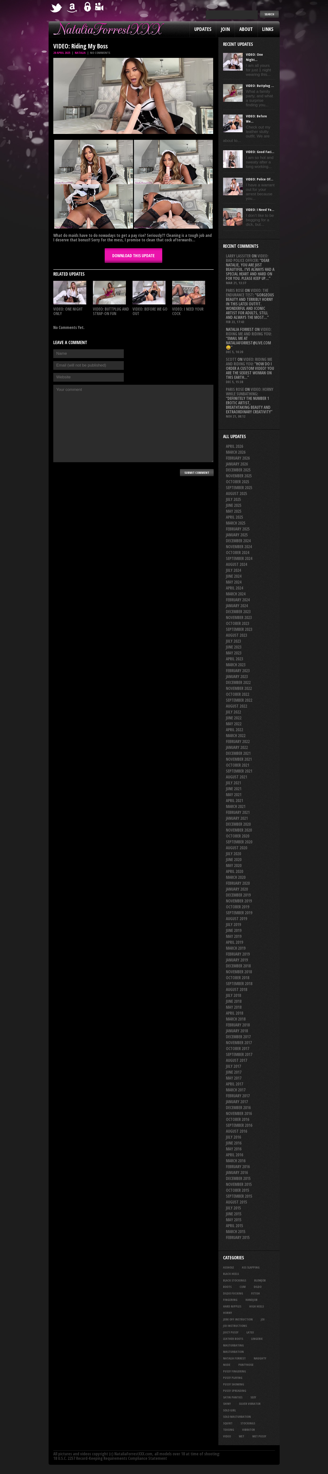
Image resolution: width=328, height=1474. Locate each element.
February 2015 (238, 1237)
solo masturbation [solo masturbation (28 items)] (237, 1416)
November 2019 (239, 901)
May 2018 (233, 1007)
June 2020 (233, 859)
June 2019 (233, 930)
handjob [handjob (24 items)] (251, 1300)
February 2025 (238, 529)
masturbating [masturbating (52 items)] (233, 1345)
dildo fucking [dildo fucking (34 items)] (233, 1293)
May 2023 (233, 653)
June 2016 (233, 1143)
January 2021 (237, 818)
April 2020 (234, 871)
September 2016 (239, 1125)
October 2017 (237, 1048)
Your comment (133, 423)
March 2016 (235, 1160)
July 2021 (233, 783)
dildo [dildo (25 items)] (258, 1287)
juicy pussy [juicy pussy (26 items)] (230, 1332)
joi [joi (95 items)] (263, 1319)
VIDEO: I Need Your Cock (187, 311)
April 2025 (234, 517)
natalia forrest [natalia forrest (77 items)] (234, 1358)
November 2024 (239, 546)
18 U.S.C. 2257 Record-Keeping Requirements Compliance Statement (110, 1458)
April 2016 (234, 1155)
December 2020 (238, 824)
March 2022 (235, 735)
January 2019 (237, 960)
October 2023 (237, 623)
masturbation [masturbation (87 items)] (233, 1352)
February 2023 (238, 670)
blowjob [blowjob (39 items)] (260, 1280)
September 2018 (239, 983)
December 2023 (238, 611)
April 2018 (234, 1013)
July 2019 (233, 924)
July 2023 (233, 641)
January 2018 (237, 1031)
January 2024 (237, 605)
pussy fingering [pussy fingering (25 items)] (234, 1371)
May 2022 (233, 723)
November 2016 (239, 1113)
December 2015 (238, 1178)
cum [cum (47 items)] (243, 1287)
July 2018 (233, 995)
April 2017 (234, 1084)
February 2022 (238, 741)
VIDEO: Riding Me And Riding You (248, 332)
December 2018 (238, 966)
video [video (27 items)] (227, 1436)
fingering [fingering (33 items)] (230, 1300)
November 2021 (239, 759)
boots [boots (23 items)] (227, 1287)
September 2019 (239, 912)
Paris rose (235, 290)
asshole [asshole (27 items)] (228, 1267)
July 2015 (233, 1208)
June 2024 (233, 576)
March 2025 (235, 523)
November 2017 (239, 1042)
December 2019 (238, 895)
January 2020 (237, 889)
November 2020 (239, 830)
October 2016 (237, 1119)
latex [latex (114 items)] (250, 1332)
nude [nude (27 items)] (226, 1365)
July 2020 (233, 853)
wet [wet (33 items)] (241, 1436)
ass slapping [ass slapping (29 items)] (251, 1267)
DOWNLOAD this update (133, 255)
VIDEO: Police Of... (259, 179)
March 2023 (235, 664)
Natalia (80, 53)
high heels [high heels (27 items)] (256, 1306)
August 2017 (236, 1060)
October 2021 (237, 765)
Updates (202, 29)
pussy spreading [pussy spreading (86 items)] (234, 1391)
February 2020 (238, 883)
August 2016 (236, 1131)
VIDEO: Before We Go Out (150, 311)
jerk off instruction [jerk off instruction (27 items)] (238, 1319)
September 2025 (239, 487)
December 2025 (238, 470)
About (246, 29)
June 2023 (233, 647)
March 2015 (235, 1231)
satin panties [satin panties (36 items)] (232, 1397)
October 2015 (237, 1190)
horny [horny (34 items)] (227, 1313)
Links (267, 29)
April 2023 (234, 659)
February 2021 (238, 812)
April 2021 (234, 800)
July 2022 (233, 712)
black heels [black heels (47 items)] (231, 1274)
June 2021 (233, 788)
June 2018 (233, 1001)
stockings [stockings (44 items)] (248, 1423)
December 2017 (238, 1036)
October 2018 (237, 977)
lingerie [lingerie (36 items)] (257, 1339)
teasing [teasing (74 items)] (228, 1429)
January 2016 (237, 1172)
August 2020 (236, 847)
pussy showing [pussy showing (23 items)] (233, 1384)
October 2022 (237, 694)
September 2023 (239, 629)
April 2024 (234, 588)
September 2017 (239, 1054)
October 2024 (237, 552)
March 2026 (235, 452)
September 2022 (239, 700)
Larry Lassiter (238, 256)
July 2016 (233, 1137)
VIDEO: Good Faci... (260, 151)
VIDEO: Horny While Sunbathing (249, 392)
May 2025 (233, 511)
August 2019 (236, 918)
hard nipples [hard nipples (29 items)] (232, 1306)
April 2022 (234, 729)
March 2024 (235, 594)
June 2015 (233, 1214)
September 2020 (239, 842)
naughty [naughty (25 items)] (260, 1358)
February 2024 (238, 599)
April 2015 (234, 1225)
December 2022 (238, 682)
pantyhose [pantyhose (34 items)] (245, 1365)
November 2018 (239, 971)
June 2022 (233, 718)
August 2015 (236, 1202)
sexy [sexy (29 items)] (253, 1397)
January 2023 (237, 676)
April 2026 (234, 446)
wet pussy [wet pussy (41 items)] (259, 1436)
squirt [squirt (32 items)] (228, 1423)
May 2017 (233, 1078)
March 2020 (235, 877)
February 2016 (238, 1166)
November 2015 (239, 1184)
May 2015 (233, 1219)
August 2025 (236, 493)
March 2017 (235, 1090)
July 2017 (233, 1066)
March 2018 (235, 1019)
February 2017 (238, 1095)
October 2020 (237, 836)
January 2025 (237, 535)
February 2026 (238, 458)
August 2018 (236, 989)
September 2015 (239, 1196)
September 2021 (239, 771)
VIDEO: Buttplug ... (260, 85)
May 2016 (233, 1149)
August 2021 (236, 777)
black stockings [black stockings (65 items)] (234, 1280)
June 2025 (233, 505)
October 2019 (237, 907)
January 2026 (237, 464)
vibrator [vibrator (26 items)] (248, 1429)
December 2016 (238, 1107)
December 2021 (238, 753)
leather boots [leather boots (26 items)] (233, 1339)
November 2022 (239, 688)
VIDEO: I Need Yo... (260, 209)
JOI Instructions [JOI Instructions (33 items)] (235, 1326)
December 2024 (238, 540)
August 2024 (236, 564)
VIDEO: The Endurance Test (247, 293)
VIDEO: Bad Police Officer (247, 258)
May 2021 (233, 794)
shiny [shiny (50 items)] (227, 1403)
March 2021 (235, 806)
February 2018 (238, 1025)
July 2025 (233, 499)
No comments (100, 53)
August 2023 (236, 635)
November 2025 (239, 476)
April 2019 (234, 942)
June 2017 (233, 1072)
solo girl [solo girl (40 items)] (229, 1410)
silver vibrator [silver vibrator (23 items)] (250, 1403)
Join (225, 29)
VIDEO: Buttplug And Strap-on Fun (111, 311)
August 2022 (236, 706)
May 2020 (233, 865)
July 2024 (233, 570)
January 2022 (237, 747)
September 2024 (239, 558)
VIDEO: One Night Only (68, 311)
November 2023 (239, 617)
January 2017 (237, 1101)
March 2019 (235, 948)
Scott (231, 359)
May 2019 (233, 936)
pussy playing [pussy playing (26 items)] (232, 1378)
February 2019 (238, 954)
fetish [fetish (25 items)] (255, 1293)
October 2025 (237, 481)
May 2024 (233, 582)
